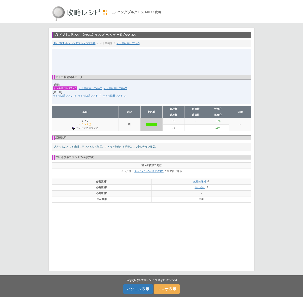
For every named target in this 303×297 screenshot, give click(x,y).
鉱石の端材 (199, 181)
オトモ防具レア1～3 (64, 95)
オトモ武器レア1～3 (128, 43)
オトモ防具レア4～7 (89, 95)
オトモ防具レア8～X (114, 95)
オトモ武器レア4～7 (90, 88)
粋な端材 (200, 187)
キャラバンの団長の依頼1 (149, 171)
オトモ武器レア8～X (115, 88)
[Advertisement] (151, 61)
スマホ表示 (166, 289)
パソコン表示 (138, 289)
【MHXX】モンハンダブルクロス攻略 (74, 43)
